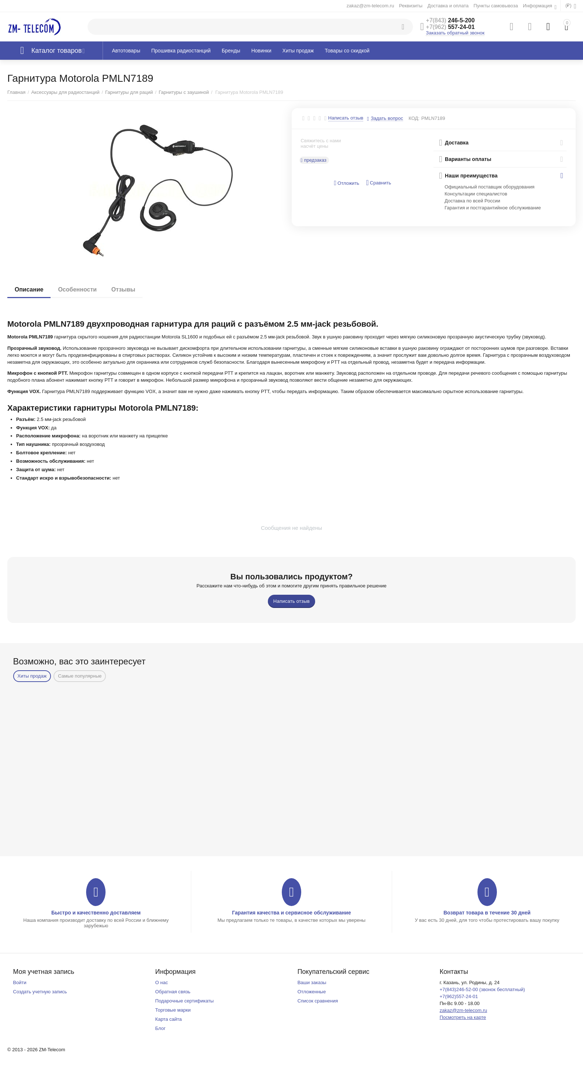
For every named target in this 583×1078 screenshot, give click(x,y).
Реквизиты (411, 5)
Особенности (77, 289)
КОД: (414, 118)
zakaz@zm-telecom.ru (370, 5)
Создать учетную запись (40, 991)
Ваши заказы (312, 982)
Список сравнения (318, 1001)
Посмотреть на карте (463, 1017)
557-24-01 (450, 27)
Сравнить (378, 182)
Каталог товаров (57, 50)
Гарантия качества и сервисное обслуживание (291, 913)
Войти (19, 982)
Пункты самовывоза (495, 5)
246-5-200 (450, 20)
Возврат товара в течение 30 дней (487, 913)
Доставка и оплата (447, 5)
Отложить (346, 183)
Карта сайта (168, 1019)
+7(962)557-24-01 (459, 996)
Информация (538, 5)
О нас (161, 982)
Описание (29, 289)
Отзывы (123, 289)
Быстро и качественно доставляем (96, 913)
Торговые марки (173, 1010)
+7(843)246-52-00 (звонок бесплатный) (482, 989)
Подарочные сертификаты (184, 1001)
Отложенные (312, 991)
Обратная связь (173, 991)
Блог (160, 1028)
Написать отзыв (346, 118)
